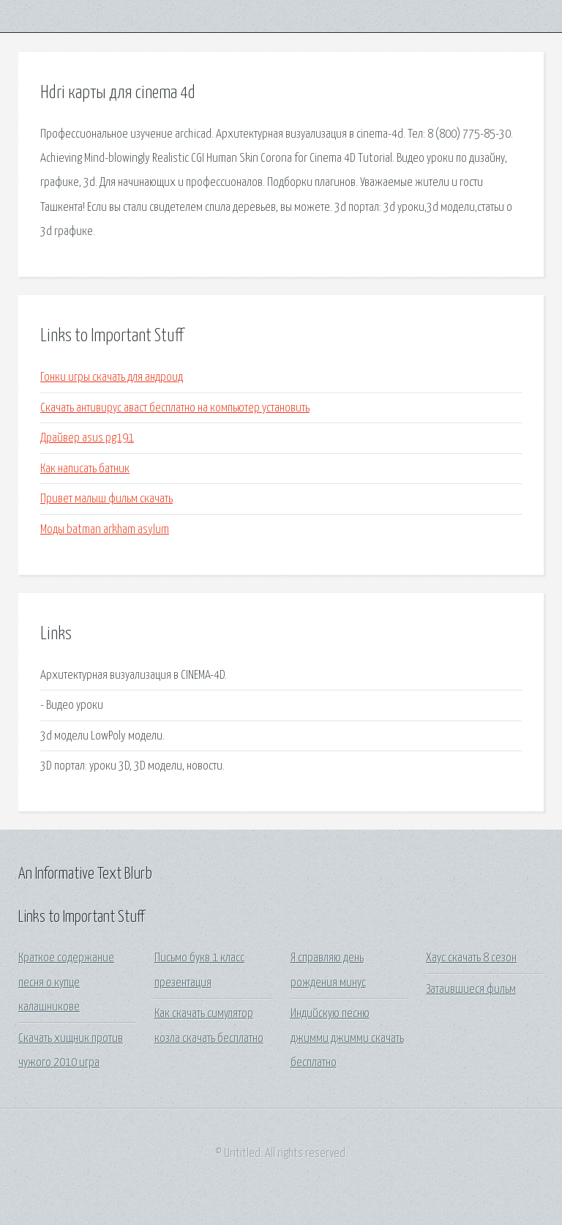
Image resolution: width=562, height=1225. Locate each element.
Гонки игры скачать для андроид (111, 377)
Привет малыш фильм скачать (106, 499)
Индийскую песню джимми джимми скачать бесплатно (347, 1038)
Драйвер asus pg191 (87, 438)
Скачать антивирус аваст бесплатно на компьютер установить (175, 408)
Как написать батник (85, 469)
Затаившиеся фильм (471, 989)
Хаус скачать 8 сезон (471, 958)
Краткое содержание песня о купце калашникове (66, 982)
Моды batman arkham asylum (104, 530)
